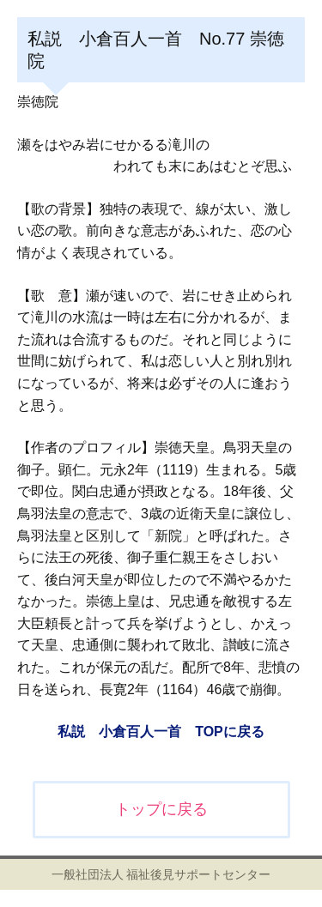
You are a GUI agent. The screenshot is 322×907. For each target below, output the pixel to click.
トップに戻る (161, 809)
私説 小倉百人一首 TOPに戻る (161, 731)
